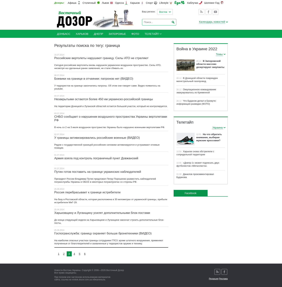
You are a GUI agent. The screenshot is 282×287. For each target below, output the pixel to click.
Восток (163, 11)
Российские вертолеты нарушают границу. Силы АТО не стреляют (101, 58)
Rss (201, 12)
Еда (180, 3)
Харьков (135, 2)
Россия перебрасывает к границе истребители (87, 192)
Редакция (213, 278)
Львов (105, 2)
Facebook (208, 12)
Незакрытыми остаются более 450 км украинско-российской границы (103, 99)
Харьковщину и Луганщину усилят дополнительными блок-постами (102, 213)
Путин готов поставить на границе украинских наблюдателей (97, 171)
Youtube (215, 12)
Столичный (89, 2)
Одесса (119, 2)
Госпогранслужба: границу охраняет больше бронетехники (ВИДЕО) (103, 233)
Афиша (72, 2)
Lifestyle (163, 2)
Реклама (223, 278)
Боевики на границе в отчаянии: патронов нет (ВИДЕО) (93, 78)
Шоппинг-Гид (211, 2)
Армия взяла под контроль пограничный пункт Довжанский (96, 158)
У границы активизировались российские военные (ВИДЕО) (97, 137)
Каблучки (192, 2)
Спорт (149, 2)
